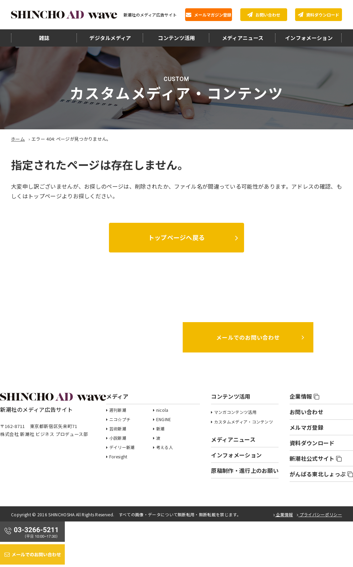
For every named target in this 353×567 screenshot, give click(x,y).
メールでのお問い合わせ (248, 337)
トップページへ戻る (176, 237)
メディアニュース (243, 37)
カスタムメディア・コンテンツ (243, 422)
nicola (162, 410)
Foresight (118, 456)
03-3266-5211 (105, 337)
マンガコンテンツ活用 (235, 412)
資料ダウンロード (318, 15)
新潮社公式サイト (316, 458)
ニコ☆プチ (120, 419)
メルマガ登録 (306, 427)
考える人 (164, 447)
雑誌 (44, 37)
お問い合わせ (263, 15)
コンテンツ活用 (176, 37)
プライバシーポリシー (319, 514)
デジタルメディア (110, 37)
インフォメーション (309, 37)
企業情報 (304, 396)
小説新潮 (117, 438)
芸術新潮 (117, 428)
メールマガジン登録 (208, 15)
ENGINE (163, 419)
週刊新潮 (117, 410)
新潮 (160, 428)
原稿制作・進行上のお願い (245, 470)
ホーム (18, 139)
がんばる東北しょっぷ (321, 474)
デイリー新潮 (122, 447)
